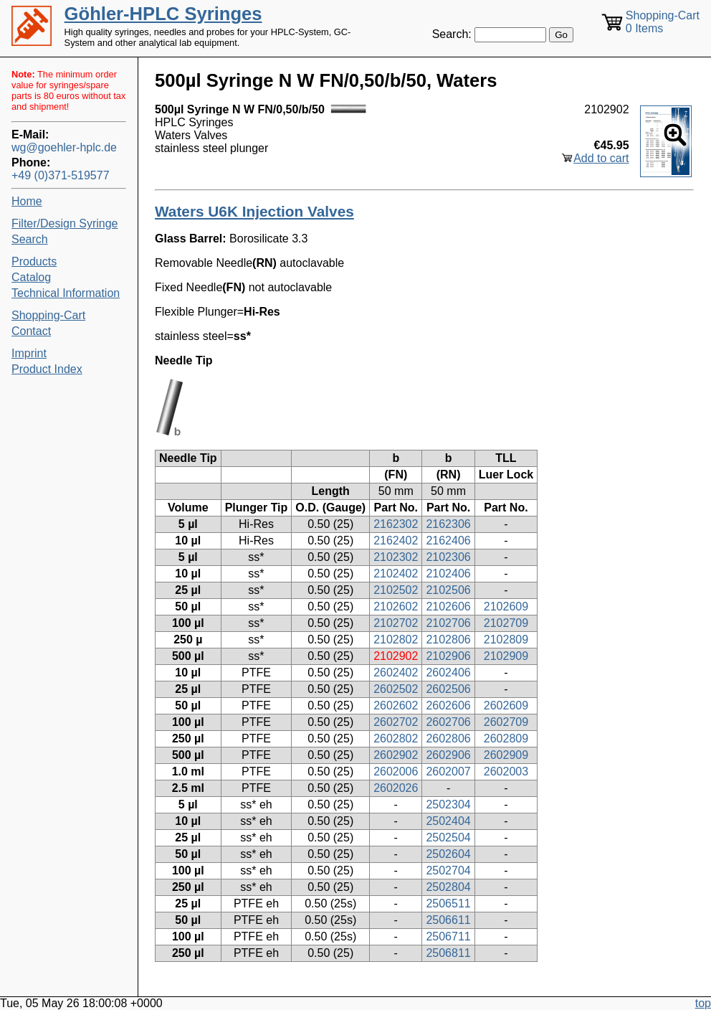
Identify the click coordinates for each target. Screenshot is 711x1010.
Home (26, 201)
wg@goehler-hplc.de (64, 147)
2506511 (448, 903)
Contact (31, 331)
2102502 (395, 590)
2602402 (395, 672)
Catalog (31, 277)
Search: (452, 34)
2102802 (395, 639)
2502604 (448, 854)
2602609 (506, 705)
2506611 (448, 920)
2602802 (395, 738)
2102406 (448, 573)
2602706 (448, 722)
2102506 (448, 590)
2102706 (448, 623)
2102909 (506, 656)
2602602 (395, 705)
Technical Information (65, 293)
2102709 (506, 623)
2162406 (448, 540)
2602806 (448, 738)
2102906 (448, 656)
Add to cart (601, 158)
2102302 (395, 557)
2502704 (448, 870)
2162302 (395, 524)
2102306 (448, 557)
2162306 (448, 524)
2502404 (448, 821)
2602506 (448, 689)
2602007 (448, 771)
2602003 (506, 771)
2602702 (395, 722)
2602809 (506, 738)
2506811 (448, 953)
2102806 (448, 639)
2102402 (395, 573)
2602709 (506, 722)
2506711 (448, 936)
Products (34, 261)
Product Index (46, 369)
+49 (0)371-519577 (60, 175)
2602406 (448, 672)
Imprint (29, 353)
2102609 (506, 606)
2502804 (448, 887)
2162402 (395, 540)
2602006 (395, 771)
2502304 (448, 804)
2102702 (395, 623)
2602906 (448, 755)
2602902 (395, 755)
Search (29, 239)
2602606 (448, 705)
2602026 (395, 788)
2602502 (395, 689)
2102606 (448, 606)
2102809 (506, 639)
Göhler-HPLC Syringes (163, 14)
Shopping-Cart (48, 315)
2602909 (506, 755)
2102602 (395, 606)
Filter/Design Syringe (64, 223)
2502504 (448, 837)
